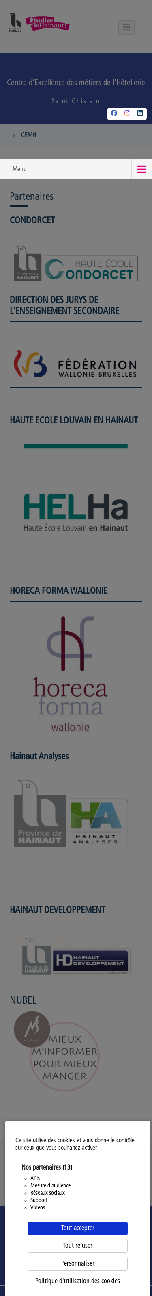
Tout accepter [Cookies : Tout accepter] (77, 1228)
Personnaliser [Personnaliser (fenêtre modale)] (77, 1264)
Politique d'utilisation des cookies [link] (77, 1281)
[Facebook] (114, 114)
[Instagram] (127, 114)
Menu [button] (20, 169)
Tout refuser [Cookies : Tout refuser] (77, 1246)
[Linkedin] (140, 114)
